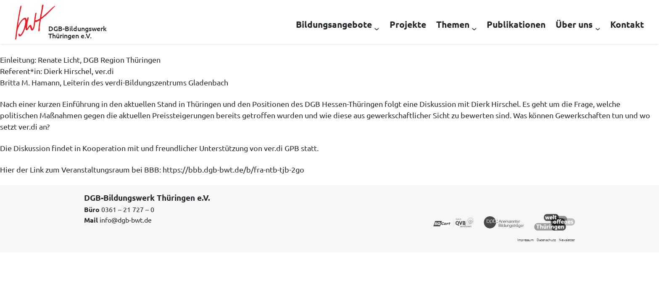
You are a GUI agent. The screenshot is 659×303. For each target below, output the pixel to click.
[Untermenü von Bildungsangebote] (376, 28)
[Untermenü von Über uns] (597, 28)
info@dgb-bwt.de (126, 219)
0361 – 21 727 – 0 (127, 209)
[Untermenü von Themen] (474, 28)
